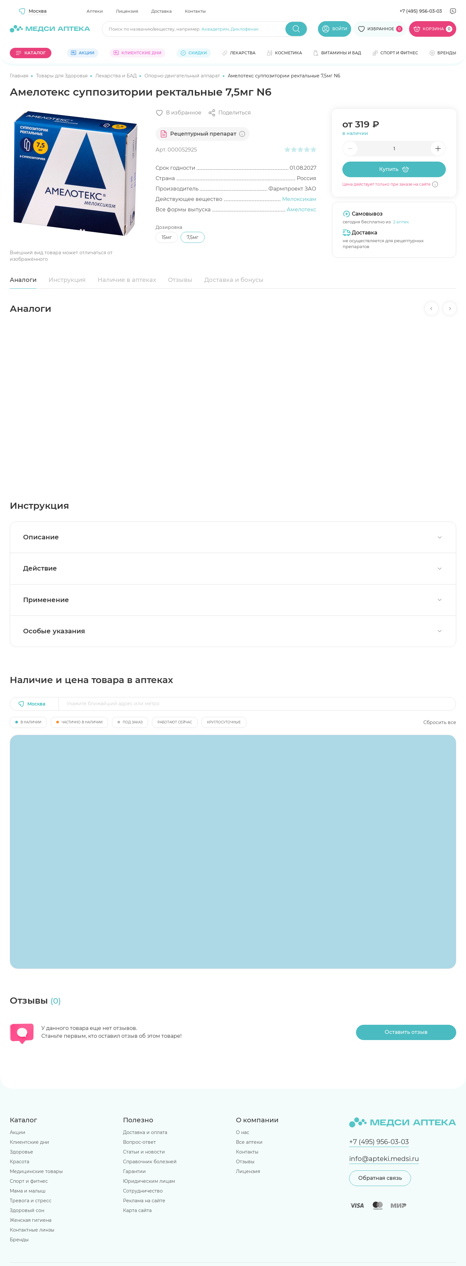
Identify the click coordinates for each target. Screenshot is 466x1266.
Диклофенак (245, 29)
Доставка (161, 11)
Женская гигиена (30, 1220)
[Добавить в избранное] (178, 113)
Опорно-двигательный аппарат (182, 76)
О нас (242, 1132)
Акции (17, 1132)
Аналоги (23, 280)
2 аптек (401, 221)
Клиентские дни (29, 1142)
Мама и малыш (28, 1191)
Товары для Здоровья (62, 76)
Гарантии (134, 1171)
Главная (20, 76)
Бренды (19, 1240)
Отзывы (180, 280)
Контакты (195, 11)
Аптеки (95, 11)
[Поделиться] (229, 113)
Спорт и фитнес (29, 1181)
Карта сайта (137, 1210)
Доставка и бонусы (234, 280)
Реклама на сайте (144, 1201)
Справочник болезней (150, 1162)
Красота (19, 1162)
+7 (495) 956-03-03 (421, 11)
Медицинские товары (36, 1171)
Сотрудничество (143, 1191)
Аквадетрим (215, 29)
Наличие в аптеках (127, 280)
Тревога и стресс (30, 1201)
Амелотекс (301, 209)
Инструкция (67, 280)
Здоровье (21, 1152)
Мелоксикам (299, 199)
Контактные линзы (32, 1230)
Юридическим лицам (149, 1181)
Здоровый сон (27, 1210)
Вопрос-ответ (139, 1142)
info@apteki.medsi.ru (384, 1159)
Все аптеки (249, 1142)
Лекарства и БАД (116, 76)
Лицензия (127, 11)
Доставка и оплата (145, 1132)
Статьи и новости (144, 1152)
